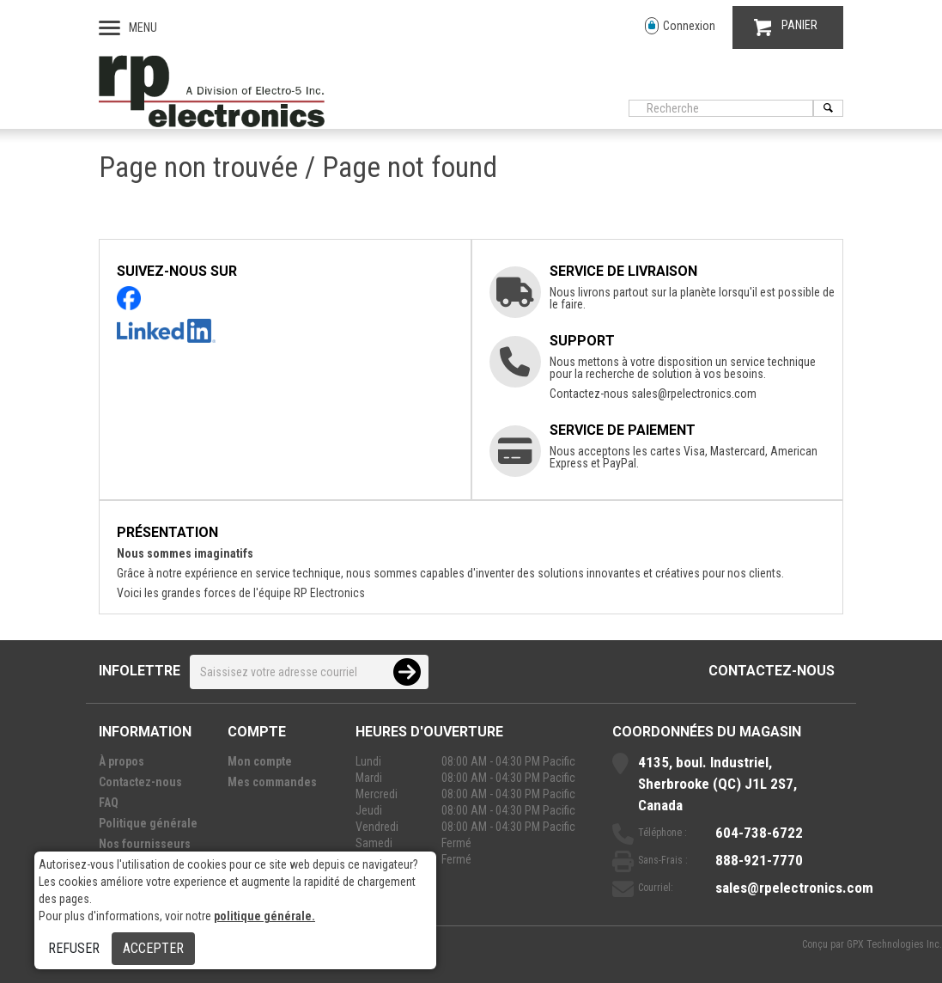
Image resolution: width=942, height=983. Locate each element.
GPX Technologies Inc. (894, 944)
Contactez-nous (771, 670)
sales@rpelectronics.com (694, 393)
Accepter (153, 948)
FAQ (109, 802)
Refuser (74, 948)
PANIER (785, 27)
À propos (121, 761)
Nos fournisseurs (145, 844)
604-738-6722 (759, 832)
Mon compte (260, 761)
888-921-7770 (759, 860)
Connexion (680, 26)
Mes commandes (272, 782)
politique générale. (264, 916)
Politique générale (148, 823)
